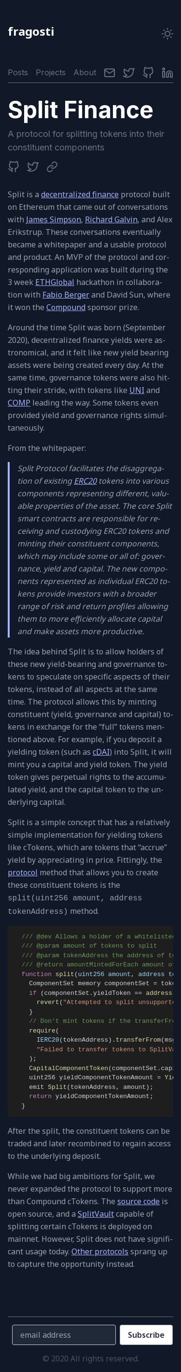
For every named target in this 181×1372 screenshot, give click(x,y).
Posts (18, 72)
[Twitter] (129, 72)
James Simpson (53, 219)
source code (138, 1201)
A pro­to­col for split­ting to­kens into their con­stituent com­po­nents (86, 140)
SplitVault (96, 1214)
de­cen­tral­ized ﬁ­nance (80, 194)
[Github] (148, 72)
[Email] (109, 72)
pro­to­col (23, 872)
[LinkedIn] (167, 72)
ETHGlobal (54, 282)
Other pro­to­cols (99, 1251)
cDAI (101, 752)
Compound (65, 307)
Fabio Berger (65, 294)
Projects (51, 72)
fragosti (31, 31)
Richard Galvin (111, 219)
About (84, 72)
